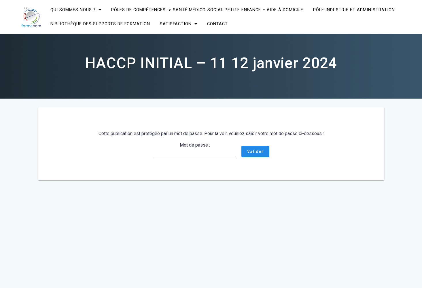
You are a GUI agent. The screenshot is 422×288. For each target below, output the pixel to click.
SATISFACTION (176, 24)
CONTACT (217, 24)
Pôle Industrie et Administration (354, 9)
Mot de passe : (195, 149)
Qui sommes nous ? (73, 9)
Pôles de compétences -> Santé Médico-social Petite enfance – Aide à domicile (207, 9)
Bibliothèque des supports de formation (100, 24)
